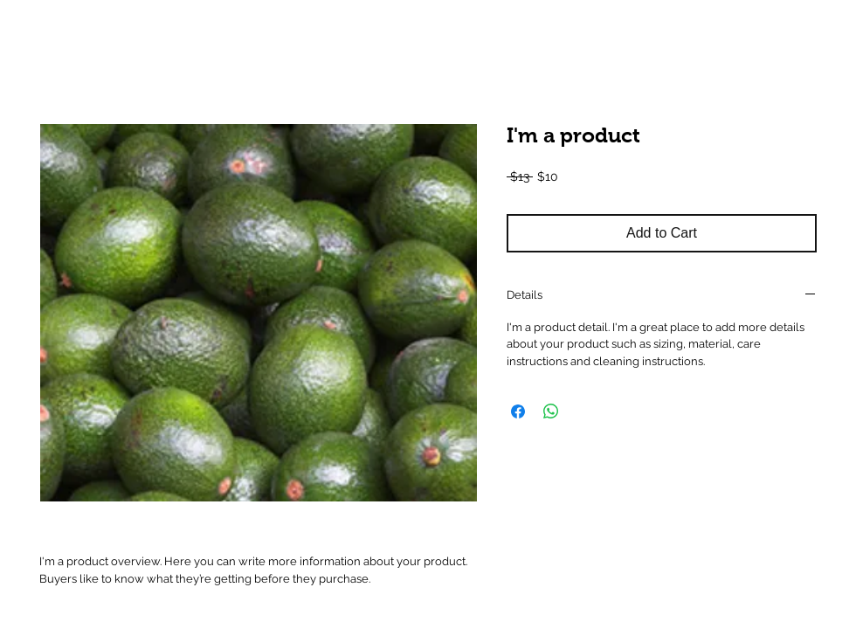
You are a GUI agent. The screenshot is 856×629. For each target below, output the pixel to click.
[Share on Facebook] (517, 411)
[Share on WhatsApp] (551, 411)
